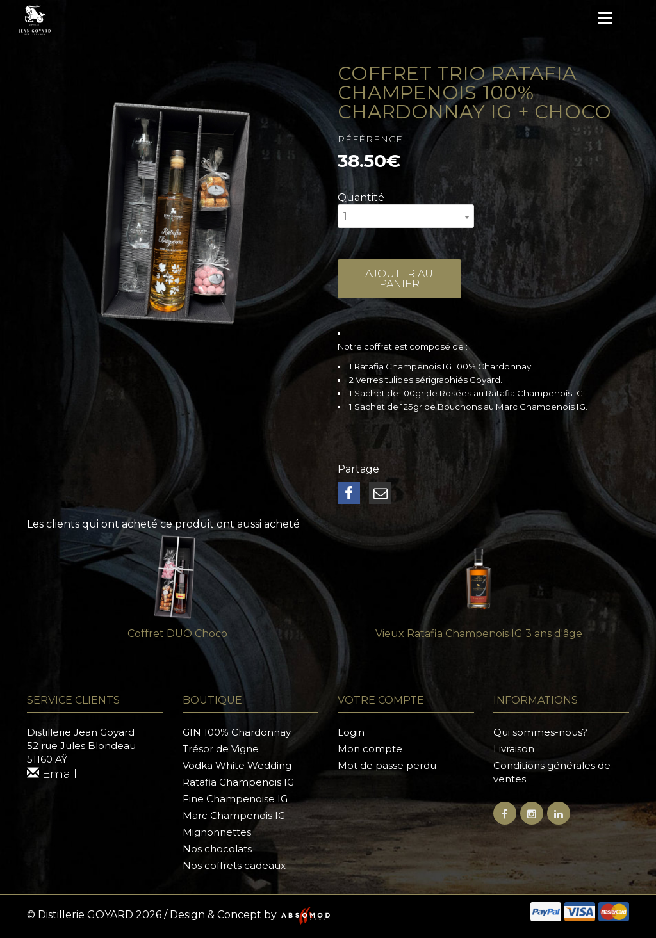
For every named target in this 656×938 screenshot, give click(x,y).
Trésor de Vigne (221, 749)
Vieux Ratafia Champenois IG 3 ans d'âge (478, 633)
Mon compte (370, 749)
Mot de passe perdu (387, 765)
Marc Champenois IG (234, 815)
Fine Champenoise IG (235, 799)
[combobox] (406, 216)
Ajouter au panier (399, 281)
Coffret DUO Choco (177, 633)
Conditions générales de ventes (552, 772)
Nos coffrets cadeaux (234, 865)
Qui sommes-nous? (540, 732)
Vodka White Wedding (237, 765)
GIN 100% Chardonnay (237, 732)
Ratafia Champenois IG (238, 782)
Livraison (513, 749)
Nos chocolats (217, 849)
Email (53, 774)
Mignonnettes (217, 832)
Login (351, 732)
